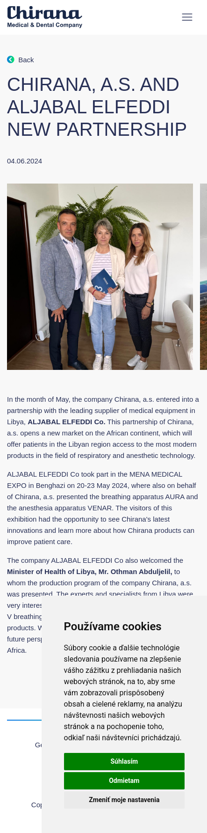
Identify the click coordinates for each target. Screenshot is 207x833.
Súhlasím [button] (124, 761)
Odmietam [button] (124, 780)
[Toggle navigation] (187, 17)
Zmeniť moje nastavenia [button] (124, 800)
